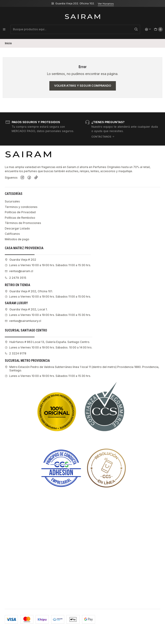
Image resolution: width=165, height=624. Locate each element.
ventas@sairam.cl (19, 271)
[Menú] (4, 29)
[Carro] (158, 29)
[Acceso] (148, 29)
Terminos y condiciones (21, 207)
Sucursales (12, 201)
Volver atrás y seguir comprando (82, 85)
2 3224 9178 (15, 353)
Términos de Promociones (23, 223)
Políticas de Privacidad (20, 212)
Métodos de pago (17, 239)
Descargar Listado (17, 228)
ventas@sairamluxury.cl (23, 321)
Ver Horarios (106, 3)
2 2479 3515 (15, 277)
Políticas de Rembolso (20, 217)
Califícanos (12, 233)
